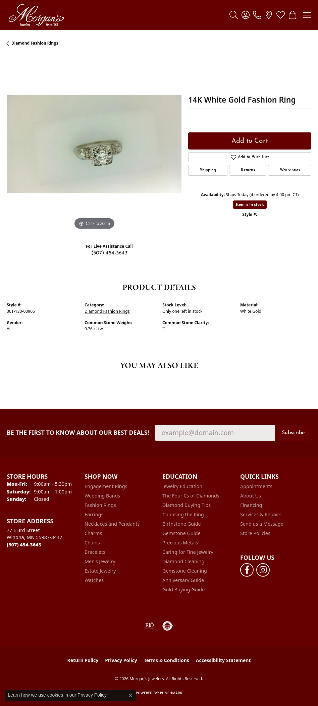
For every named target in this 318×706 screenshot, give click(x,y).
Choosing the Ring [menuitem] (183, 514)
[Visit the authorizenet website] (167, 626)
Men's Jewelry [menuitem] (100, 561)
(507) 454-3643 (109, 253)
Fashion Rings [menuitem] (100, 505)
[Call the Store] (24, 544)
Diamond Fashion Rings (34, 43)
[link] (257, 15)
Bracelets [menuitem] (95, 552)
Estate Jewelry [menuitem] (100, 571)
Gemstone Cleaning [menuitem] (184, 571)
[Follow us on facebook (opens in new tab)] (247, 570)
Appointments (256, 486)
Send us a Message (261, 524)
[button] (233, 15)
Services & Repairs (260, 514)
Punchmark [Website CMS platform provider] (171, 693)
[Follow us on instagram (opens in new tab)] (263, 570)
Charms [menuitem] (93, 533)
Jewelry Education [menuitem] (182, 486)
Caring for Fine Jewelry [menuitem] (187, 552)
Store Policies (255, 533)
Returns (248, 170)
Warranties (290, 170)
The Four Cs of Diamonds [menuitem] (190, 495)
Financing (251, 505)
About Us (250, 495)
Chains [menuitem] (92, 542)
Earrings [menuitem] (94, 514)
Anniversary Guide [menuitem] (183, 580)
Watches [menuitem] (94, 580)
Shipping (208, 170)
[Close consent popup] (130, 695)
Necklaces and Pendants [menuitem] (112, 524)
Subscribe (293, 432)
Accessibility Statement (223, 660)
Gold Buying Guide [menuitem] (183, 589)
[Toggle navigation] (307, 15)
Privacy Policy (121, 660)
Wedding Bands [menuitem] (102, 495)
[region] (94, 144)
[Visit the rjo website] (150, 626)
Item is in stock (250, 204)
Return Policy (83, 660)
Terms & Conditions (166, 660)
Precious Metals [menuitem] (180, 542)
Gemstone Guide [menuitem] (181, 533)
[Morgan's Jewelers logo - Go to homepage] (36, 15)
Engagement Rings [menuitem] (106, 486)
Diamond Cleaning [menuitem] (183, 561)
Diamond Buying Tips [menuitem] (186, 505)
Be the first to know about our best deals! (78, 432)
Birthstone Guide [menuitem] (181, 524)
